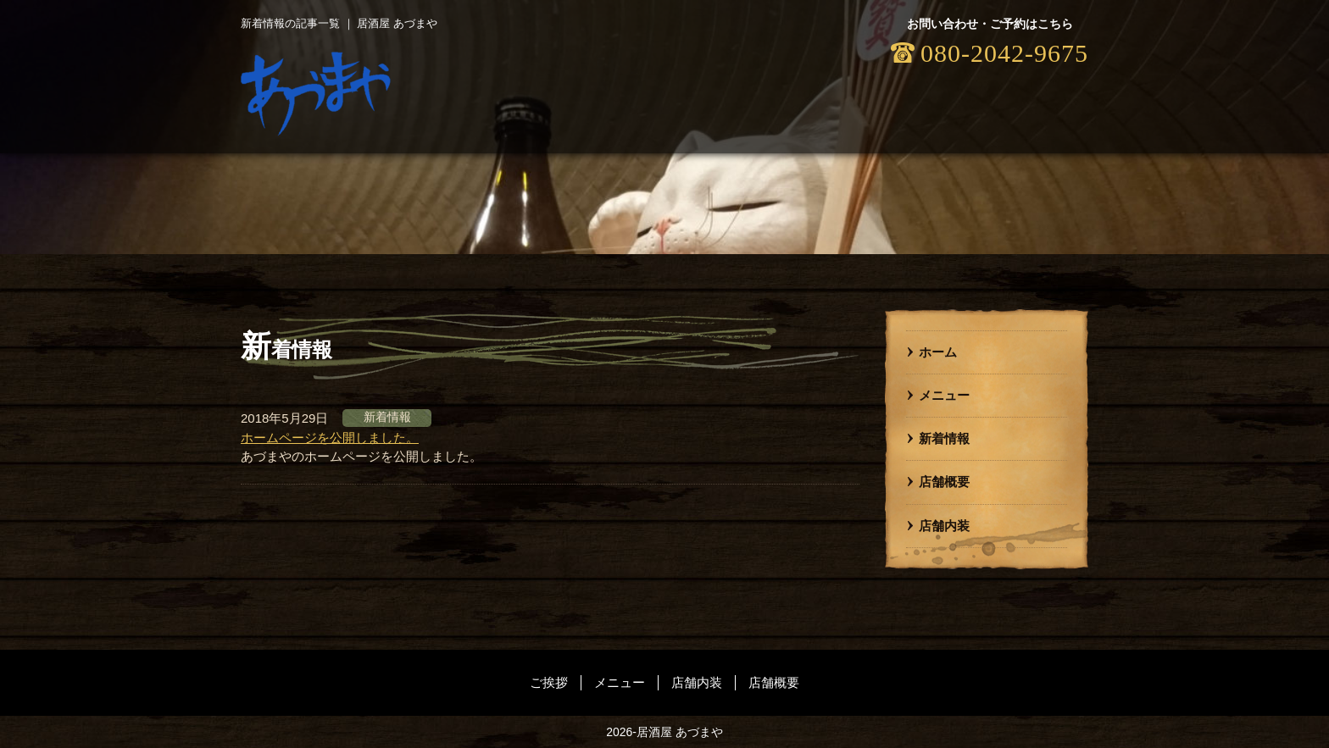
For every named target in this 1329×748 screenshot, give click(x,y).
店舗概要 (944, 481)
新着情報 (944, 438)
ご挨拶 (549, 682)
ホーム (938, 352)
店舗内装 (944, 525)
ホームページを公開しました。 (330, 437)
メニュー (944, 395)
